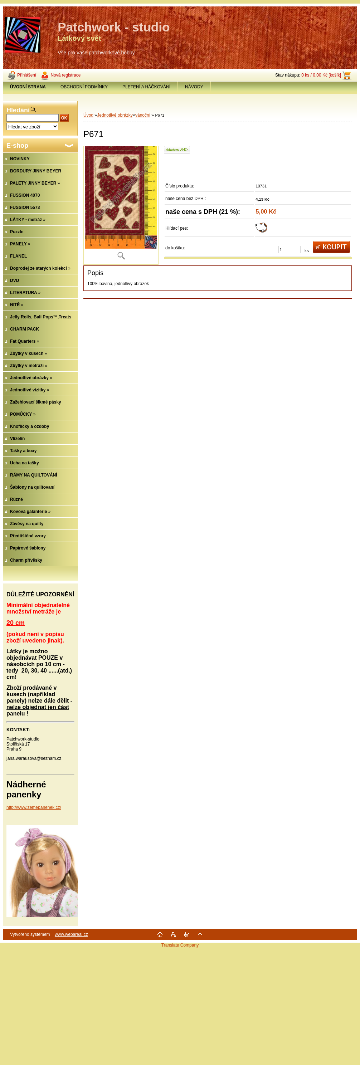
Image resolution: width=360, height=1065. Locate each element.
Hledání (18, 110)
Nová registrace (65, 75)
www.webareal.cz (71, 934)
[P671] (121, 205)
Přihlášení (26, 75)
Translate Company (180, 945)
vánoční (142, 115)
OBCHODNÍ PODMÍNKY (84, 86)
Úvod (88, 115)
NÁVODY (194, 86)
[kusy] (289, 249)
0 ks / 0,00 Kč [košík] (321, 75)
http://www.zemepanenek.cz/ (33, 807)
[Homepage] (28, 87)
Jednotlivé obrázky (114, 115)
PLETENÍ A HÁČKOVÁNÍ (146, 86)
